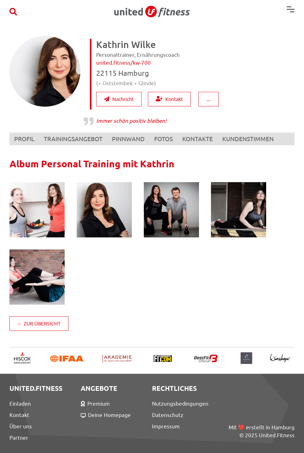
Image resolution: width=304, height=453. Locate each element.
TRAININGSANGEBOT (73, 138)
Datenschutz (167, 415)
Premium (95, 404)
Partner (18, 438)
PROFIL (24, 138)
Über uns (20, 426)
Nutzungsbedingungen (180, 404)
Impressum (166, 426)
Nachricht (119, 99)
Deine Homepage (106, 415)
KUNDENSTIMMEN (248, 138)
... (208, 98)
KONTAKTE (197, 138)
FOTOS (163, 138)
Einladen (20, 404)
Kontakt (169, 99)
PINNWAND (128, 138)
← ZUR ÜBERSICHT (39, 323)
